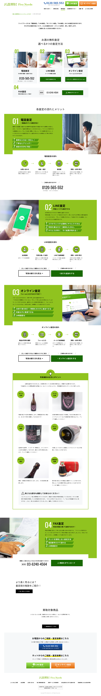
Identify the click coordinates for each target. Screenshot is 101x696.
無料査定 (63, 8)
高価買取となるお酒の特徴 (84, 682)
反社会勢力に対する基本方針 (68, 682)
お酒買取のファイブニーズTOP (22, 14)
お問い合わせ (31, 682)
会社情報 (23, 682)
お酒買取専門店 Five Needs (18, 5)
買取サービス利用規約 (53, 682)
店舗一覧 (81, 8)
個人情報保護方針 (41, 682)
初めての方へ (47, 8)
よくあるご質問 (89, 8)
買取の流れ (56, 8)
